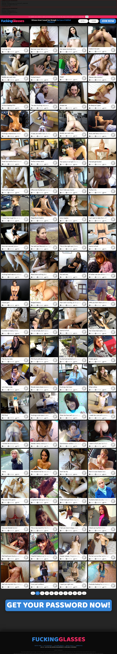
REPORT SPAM (38, 645)
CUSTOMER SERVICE (59, 645)
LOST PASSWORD (48, 645)
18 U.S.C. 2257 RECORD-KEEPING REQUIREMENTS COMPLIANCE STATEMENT (58, 647)
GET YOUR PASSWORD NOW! (58, 605)
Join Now (108, 21)
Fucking (12, 21)
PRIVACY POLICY (70, 645)
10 (79, 593)
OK (87, 16)
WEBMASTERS (79, 645)
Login (94, 21)
